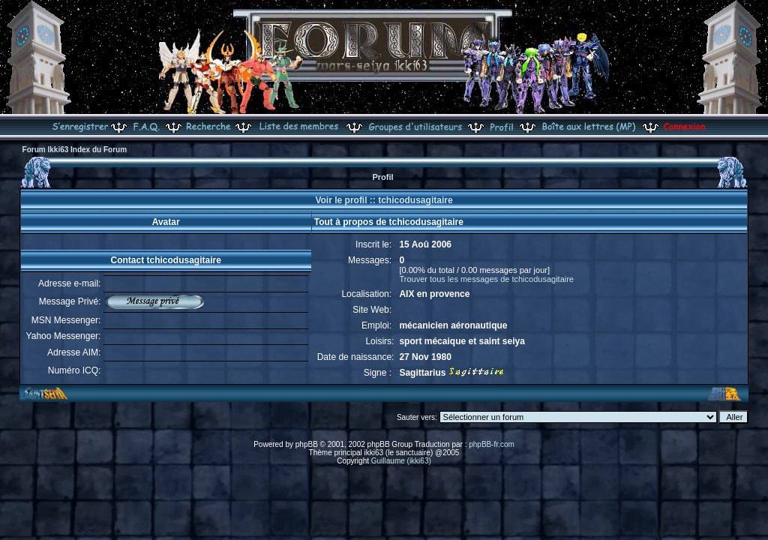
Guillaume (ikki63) (401, 461)
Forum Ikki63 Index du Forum (74, 150)
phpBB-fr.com (491, 444)
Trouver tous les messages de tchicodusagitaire (486, 279)
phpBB (307, 444)
